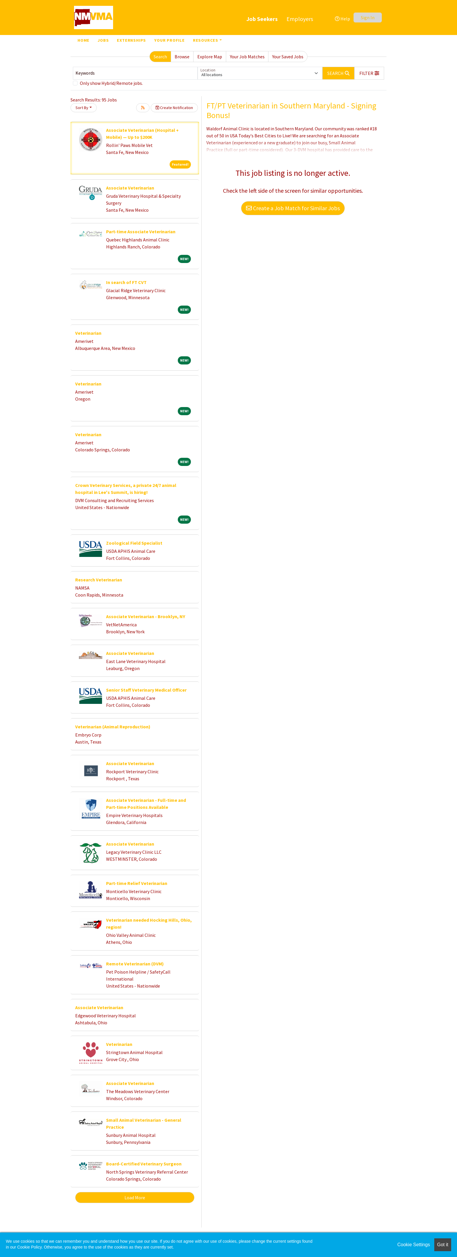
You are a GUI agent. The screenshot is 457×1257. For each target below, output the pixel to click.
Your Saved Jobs (287, 56)
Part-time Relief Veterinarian (136, 883)
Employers (299, 18)
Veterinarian (88, 333)
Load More (134, 1197)
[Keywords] (135, 73)
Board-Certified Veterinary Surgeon (144, 1164)
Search (160, 56)
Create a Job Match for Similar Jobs (293, 208)
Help (342, 19)
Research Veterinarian (98, 580)
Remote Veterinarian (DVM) (135, 964)
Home (83, 40)
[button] (369, 73)
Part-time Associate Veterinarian (140, 231)
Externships (131, 40)
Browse (182, 56)
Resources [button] (205, 40)
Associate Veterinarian (130, 188)
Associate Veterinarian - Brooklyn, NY (145, 616)
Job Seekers (262, 18)
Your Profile (169, 40)
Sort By (81, 107)
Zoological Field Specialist (134, 543)
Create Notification (174, 107)
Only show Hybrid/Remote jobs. (111, 83)
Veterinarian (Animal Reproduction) (112, 727)
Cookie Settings (413, 1244)
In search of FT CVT (126, 282)
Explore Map (209, 56)
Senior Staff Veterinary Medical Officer (146, 690)
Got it (442, 1244)
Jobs (103, 40)
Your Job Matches (247, 56)
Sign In (368, 17)
